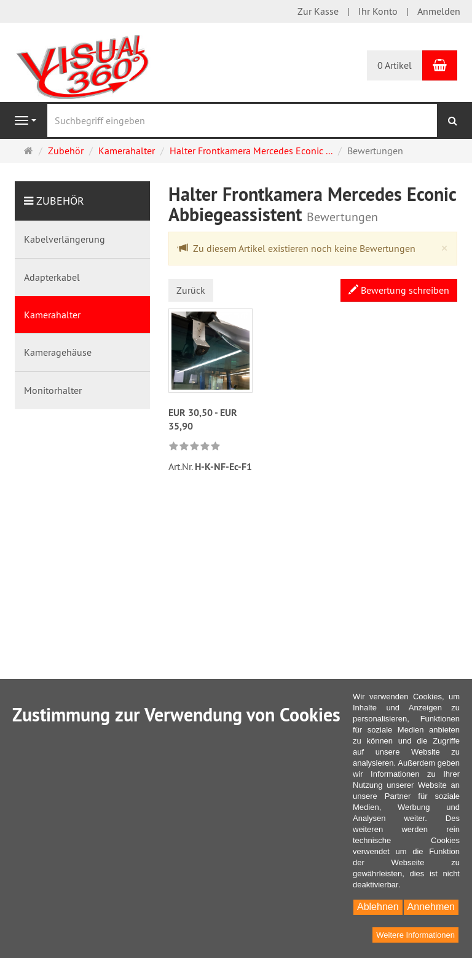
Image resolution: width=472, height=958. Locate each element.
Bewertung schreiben (398, 290)
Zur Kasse (318, 11)
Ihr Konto (378, 11)
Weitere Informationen (415, 935)
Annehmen (431, 906)
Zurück (190, 290)
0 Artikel (394, 65)
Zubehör (60, 201)
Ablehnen (378, 906)
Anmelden (438, 11)
